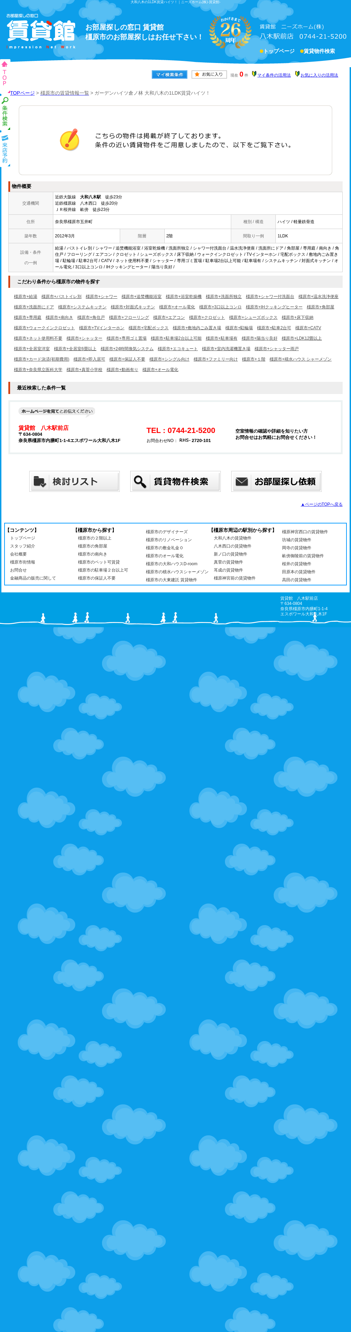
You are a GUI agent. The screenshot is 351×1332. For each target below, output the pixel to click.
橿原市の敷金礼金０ (165, 547)
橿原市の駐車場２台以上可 (103, 570)
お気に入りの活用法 (319, 75)
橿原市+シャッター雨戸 (277, 348)
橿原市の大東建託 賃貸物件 (171, 579)
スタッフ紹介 (22, 546)
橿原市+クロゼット (207, 317)
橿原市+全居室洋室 (32, 348)
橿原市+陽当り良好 (260, 338)
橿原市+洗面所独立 (224, 296)
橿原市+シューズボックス (253, 317)
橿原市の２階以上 (94, 538)
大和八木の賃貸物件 (232, 538)
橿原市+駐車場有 (221, 338)
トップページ (279, 51)
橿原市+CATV (308, 327)
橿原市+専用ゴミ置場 (127, 338)
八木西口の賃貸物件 (232, 546)
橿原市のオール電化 (165, 555)
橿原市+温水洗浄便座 (318, 296)
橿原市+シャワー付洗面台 (270, 296)
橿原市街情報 (22, 562)
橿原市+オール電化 (177, 307)
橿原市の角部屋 (92, 546)
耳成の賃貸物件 (228, 570)
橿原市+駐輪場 (239, 327)
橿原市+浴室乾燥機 (184, 296)
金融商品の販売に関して (33, 578)
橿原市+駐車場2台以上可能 (176, 338)
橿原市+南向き (59, 317)
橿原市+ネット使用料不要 (38, 338)
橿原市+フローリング (129, 317)
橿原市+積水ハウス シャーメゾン (301, 359)
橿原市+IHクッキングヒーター (274, 307)
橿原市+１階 (253, 359)
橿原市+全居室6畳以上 (75, 348)
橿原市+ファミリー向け (216, 359)
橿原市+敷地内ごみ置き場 (197, 327)
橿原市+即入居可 (89, 359)
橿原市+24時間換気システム (127, 348)
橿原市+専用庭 (27, 317)
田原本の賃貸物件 (298, 571)
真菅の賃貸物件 (228, 562)
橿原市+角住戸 (91, 317)
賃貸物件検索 (319, 51)
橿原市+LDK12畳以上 (302, 338)
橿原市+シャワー (101, 296)
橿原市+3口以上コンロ (220, 307)
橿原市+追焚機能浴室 (142, 296)
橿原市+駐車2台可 (274, 327)
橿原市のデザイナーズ (167, 531)
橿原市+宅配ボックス (148, 327)
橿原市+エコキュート (178, 348)
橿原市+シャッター (84, 338)
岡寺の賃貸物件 (296, 547)
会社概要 (18, 554)
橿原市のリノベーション (169, 539)
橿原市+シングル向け (169, 359)
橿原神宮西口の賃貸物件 (305, 531)
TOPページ (22, 93)
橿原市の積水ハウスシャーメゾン (177, 571)
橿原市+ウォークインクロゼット (44, 327)
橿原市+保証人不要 (127, 359)
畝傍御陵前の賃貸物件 (303, 555)
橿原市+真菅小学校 (84, 369)
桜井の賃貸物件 (296, 563)
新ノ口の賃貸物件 (230, 554)
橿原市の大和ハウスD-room (171, 563)
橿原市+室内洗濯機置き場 (226, 348)
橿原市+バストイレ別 (61, 296)
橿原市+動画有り (122, 369)
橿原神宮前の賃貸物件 (235, 578)
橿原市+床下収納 (297, 317)
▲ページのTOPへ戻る (322, 504)
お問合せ (18, 570)
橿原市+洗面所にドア (34, 307)
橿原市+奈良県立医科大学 (38, 369)
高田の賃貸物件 (296, 579)
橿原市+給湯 (25, 296)
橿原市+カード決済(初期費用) (41, 359)
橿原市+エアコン (169, 317)
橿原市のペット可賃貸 (99, 562)
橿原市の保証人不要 (97, 578)
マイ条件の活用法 (274, 75)
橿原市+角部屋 (320, 307)
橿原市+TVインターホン (101, 327)
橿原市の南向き (92, 554)
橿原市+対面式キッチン (133, 307)
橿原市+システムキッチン (82, 307)
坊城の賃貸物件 (296, 539)
